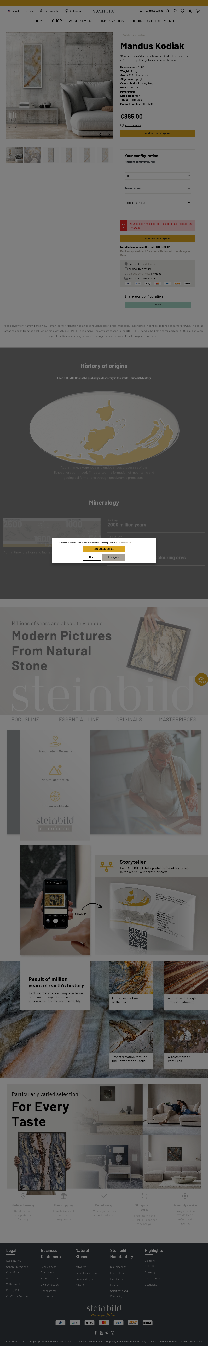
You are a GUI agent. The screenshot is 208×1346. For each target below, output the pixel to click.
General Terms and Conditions (17, 1269)
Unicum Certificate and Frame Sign (119, 1291)
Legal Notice (13, 1260)
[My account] (190, 11)
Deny (92, 557)
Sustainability (118, 1266)
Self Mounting (96, 1341)
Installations (152, 1278)
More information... (124, 542)
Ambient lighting (135, 161)
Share (158, 304)
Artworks (81, 1266)
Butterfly (150, 1272)
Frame (128, 188)
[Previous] (100, 134)
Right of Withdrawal (13, 1281)
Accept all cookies (104, 548)
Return (152, 1341)
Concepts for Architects (48, 1293)
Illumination (117, 1279)
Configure (113, 557)
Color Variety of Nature (85, 1281)
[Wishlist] (182, 11)
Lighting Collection (151, 1263)
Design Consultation (191, 1341)
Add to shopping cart (157, 133)
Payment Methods (168, 1341)
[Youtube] (101, 1333)
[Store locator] (175, 11)
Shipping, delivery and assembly (122, 1341)
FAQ (144, 1341)
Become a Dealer (50, 1278)
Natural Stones (82, 1253)
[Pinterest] (107, 1333)
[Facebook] (96, 1333)
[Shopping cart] (197, 11)
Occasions (151, 1284)
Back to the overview (134, 35)
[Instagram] (112, 1333)
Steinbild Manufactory (121, 1253)
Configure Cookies (17, 1296)
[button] (158, 162)
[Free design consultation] (150, 11)
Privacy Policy (14, 1290)
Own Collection (50, 1284)
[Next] (109, 134)
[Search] (167, 11)
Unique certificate (140, 273)
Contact (82, 1341)
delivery (150, 264)
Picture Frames (119, 1272)
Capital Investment (87, 1272)
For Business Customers (48, 1269)
